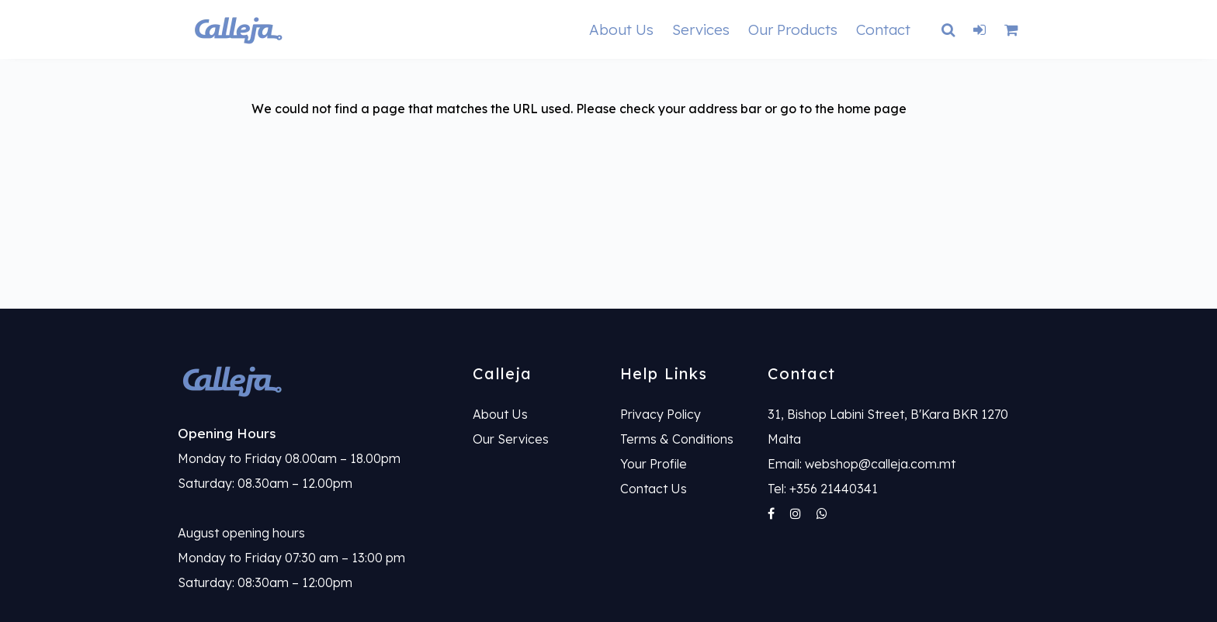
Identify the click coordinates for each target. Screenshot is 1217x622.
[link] (313, 380)
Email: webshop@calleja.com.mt (861, 464)
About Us (621, 29)
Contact (883, 29)
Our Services (511, 439)
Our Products (792, 29)
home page (872, 108)
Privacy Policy (660, 414)
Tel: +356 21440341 (823, 488)
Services (701, 29)
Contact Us (653, 488)
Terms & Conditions (676, 439)
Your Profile (653, 464)
